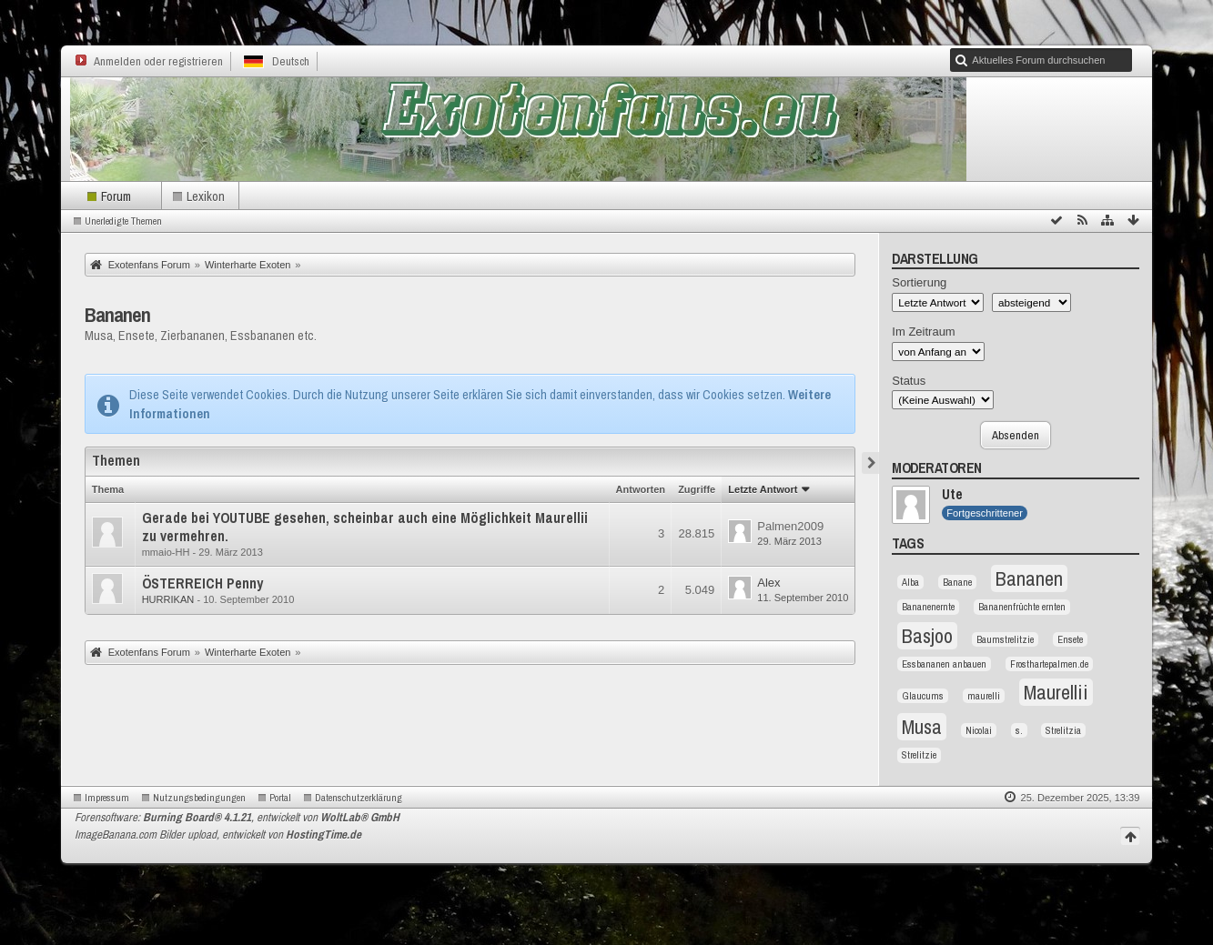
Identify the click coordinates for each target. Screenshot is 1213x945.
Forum (116, 196)
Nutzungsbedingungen (199, 797)
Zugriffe (696, 489)
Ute (952, 494)
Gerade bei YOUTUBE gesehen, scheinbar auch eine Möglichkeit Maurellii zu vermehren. (365, 527)
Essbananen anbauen (944, 664)
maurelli (983, 695)
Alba (910, 582)
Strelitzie (919, 755)
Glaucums (923, 695)
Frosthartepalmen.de (1049, 664)
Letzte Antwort (762, 489)
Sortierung (919, 282)
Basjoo (927, 635)
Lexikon (206, 196)
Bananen (117, 314)
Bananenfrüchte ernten (1022, 606)
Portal (280, 797)
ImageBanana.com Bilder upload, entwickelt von (218, 834)
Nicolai (978, 730)
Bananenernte (928, 606)
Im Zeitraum (923, 331)
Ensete (1070, 639)
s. (1019, 730)
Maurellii (1056, 692)
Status (908, 380)
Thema (108, 489)
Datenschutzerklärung (358, 797)
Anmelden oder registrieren (158, 61)
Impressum (107, 797)
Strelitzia (1063, 730)
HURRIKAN (168, 599)
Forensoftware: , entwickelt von (237, 817)
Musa (922, 726)
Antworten (641, 489)
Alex (768, 582)
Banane (957, 582)
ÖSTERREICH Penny (202, 583)
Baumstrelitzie (1005, 639)
